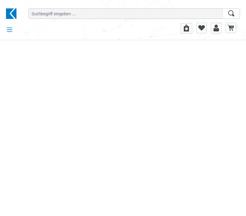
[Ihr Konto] (216, 28)
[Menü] (9, 29)
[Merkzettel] (201, 28)
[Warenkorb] (231, 28)
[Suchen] (231, 13)
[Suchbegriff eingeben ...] (125, 13)
